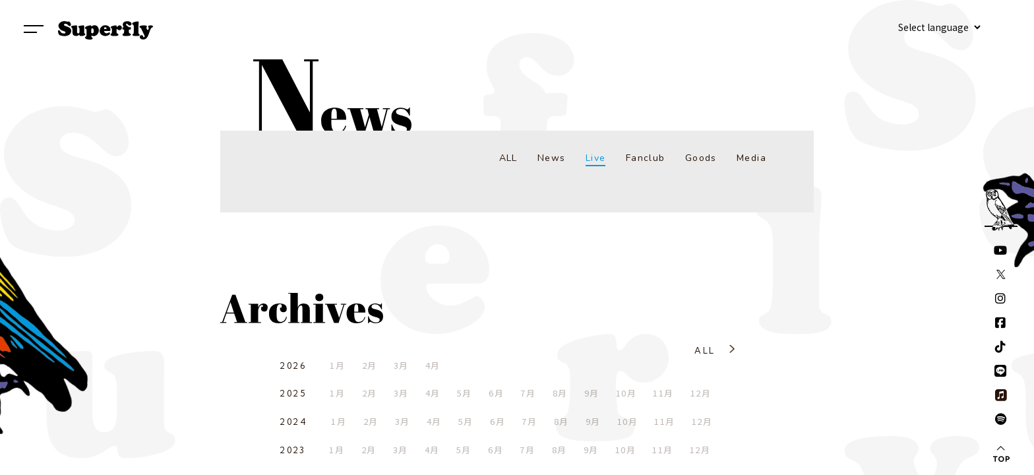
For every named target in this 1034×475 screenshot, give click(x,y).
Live (596, 158)
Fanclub (645, 158)
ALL (508, 158)
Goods (701, 158)
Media (751, 158)
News (551, 158)
